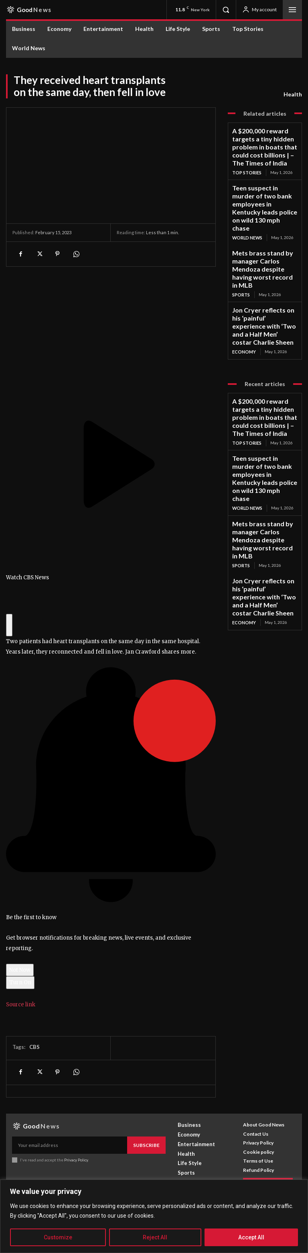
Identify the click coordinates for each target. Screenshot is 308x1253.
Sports (240, 231)
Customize (58, 1237)
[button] (225, 9)
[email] (71, 1144)
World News (246, 196)
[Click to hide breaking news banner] (9, 625)
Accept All (251, 1237)
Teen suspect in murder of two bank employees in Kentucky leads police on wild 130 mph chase (264, 179)
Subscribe (148, 1144)
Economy (243, 271)
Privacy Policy (75, 1158)
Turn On (20, 982)
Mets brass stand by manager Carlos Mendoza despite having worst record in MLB (264, 217)
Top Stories (246, 155)
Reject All (155, 1237)
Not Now (19, 970)
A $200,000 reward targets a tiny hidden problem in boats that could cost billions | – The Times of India (263, 139)
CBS (34, 1047)
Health (293, 94)
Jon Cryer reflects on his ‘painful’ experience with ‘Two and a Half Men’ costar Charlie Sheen (262, 254)
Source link (20, 1004)
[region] (154, 1216)
